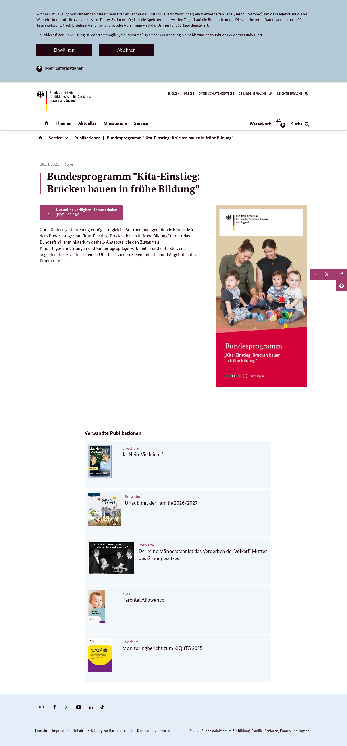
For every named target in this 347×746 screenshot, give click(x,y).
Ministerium (115, 123)
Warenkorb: (266, 124)
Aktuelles (87, 123)
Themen (63, 123)
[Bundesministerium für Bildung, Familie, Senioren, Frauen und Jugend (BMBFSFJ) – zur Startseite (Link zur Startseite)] (63, 100)
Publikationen (87, 137)
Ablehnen (126, 50)
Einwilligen (64, 50)
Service (141, 123)
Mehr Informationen (64, 68)
